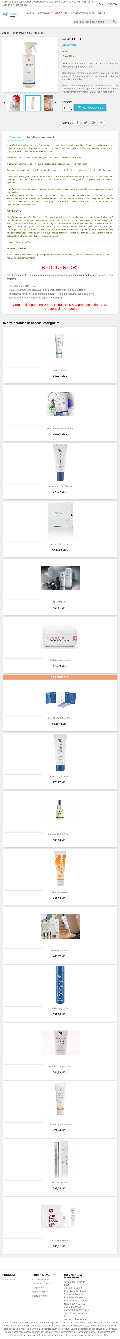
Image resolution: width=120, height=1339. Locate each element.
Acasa (30, 13)
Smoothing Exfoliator (60, 776)
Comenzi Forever (83, 13)
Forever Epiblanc (60, 950)
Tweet (85, 122)
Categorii (45, 13)
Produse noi (8, 1279)
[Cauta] (95, 21)
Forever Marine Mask (60, 1066)
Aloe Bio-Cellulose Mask (60, 718)
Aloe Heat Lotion (60, 1240)
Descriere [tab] (16, 137)
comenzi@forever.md (76, 1319)
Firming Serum (60, 1182)
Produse (61, 13)
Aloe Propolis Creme (60, 1124)
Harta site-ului (39, 1295)
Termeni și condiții (42, 1283)
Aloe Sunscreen (60, 892)
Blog (101, 13)
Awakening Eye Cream (60, 486)
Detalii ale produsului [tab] (40, 137)
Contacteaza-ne (40, 1291)
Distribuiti (77, 122)
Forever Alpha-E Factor (60, 834)
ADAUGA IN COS (90, 108)
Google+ (93, 122)
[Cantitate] (66, 107)
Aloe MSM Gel (60, 602)
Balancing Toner (60, 1008)
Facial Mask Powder (60, 660)
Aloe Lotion (60, 369)
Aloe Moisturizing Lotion (60, 427)
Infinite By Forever (60, 543)
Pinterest (102, 122)
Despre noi (38, 1287)
